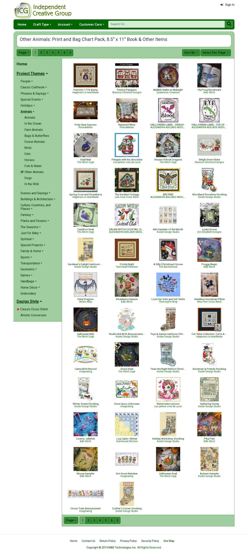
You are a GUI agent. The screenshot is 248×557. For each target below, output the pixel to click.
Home (22, 24)
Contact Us (88, 540)
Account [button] (64, 24)
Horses (29, 160)
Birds (28, 148)
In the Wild (31, 184)
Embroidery (28, 293)
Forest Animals (34, 142)
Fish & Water (33, 166)
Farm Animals (33, 130)
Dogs (28, 178)
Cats (27, 154)
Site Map (169, 540)
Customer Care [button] (90, 24)
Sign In (227, 5)
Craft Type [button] (41, 24)
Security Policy (150, 540)
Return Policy (108, 540)
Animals (29, 117)
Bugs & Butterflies (36, 136)
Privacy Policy (128, 540)
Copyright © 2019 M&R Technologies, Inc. (111, 547)
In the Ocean (32, 123)
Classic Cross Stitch (32, 309)
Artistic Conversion (33, 315)
